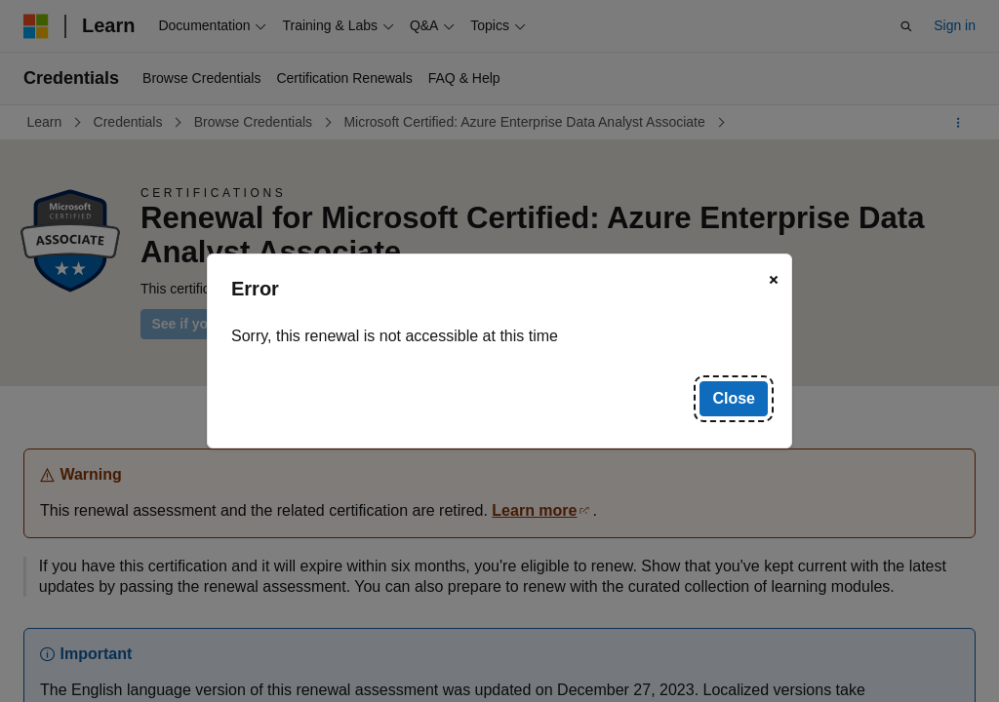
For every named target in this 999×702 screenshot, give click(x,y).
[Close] (773, 280)
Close (733, 398)
